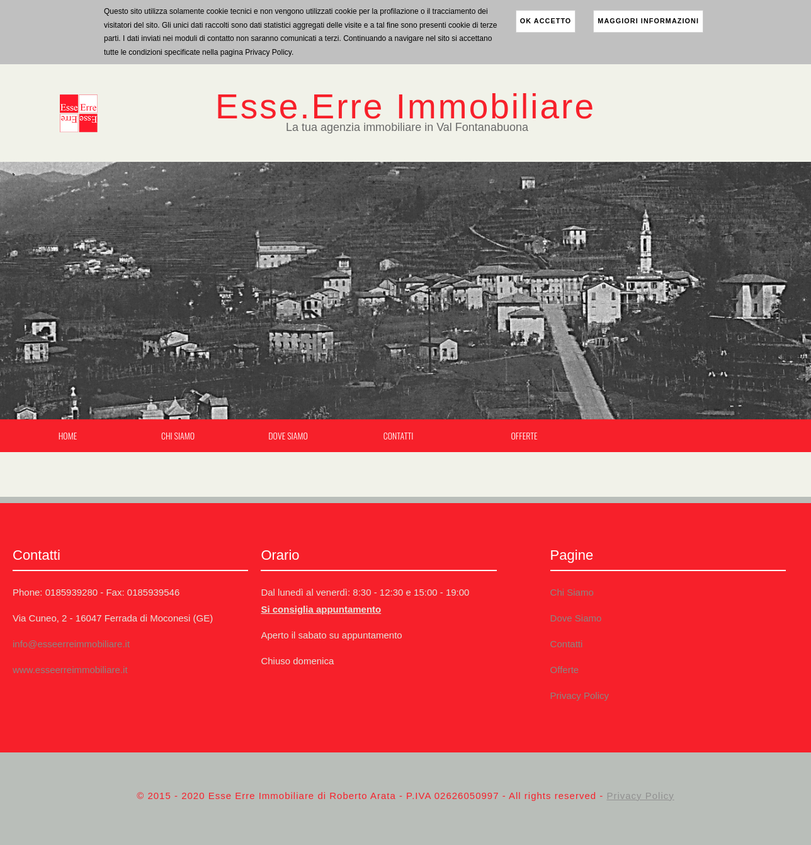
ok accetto (546, 21)
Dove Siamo (287, 435)
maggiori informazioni (648, 21)
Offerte (524, 435)
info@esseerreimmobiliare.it (71, 643)
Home (68, 435)
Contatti (398, 435)
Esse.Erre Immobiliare (405, 106)
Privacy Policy (579, 695)
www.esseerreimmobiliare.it (70, 669)
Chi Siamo (178, 435)
